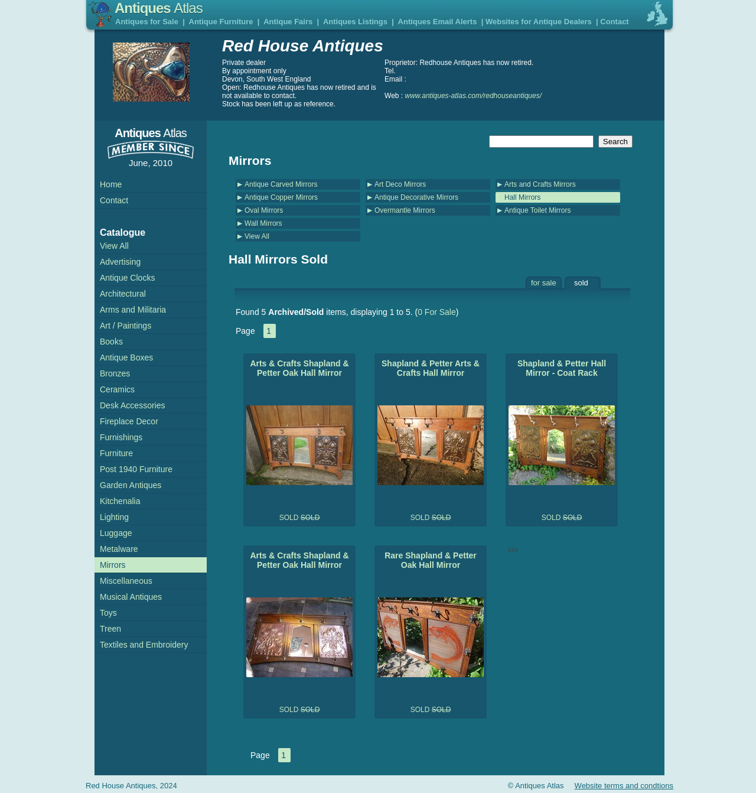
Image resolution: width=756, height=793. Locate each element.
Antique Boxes (126, 357)
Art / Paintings (125, 325)
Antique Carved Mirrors (281, 184)
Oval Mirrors (264, 210)
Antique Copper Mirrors (281, 197)
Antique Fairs (287, 21)
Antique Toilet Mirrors (537, 210)
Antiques (159, 8)
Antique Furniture (221, 21)
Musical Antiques (131, 597)
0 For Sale (437, 312)
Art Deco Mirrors (400, 184)
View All (257, 236)
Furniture (116, 453)
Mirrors (113, 565)
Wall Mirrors (263, 223)
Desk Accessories (132, 405)
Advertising (120, 261)
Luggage (116, 533)
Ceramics (117, 389)
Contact (614, 21)
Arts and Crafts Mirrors (540, 184)
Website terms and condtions (624, 785)
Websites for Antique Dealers (538, 21)
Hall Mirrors (522, 197)
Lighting (114, 517)
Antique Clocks (127, 277)
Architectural (123, 293)
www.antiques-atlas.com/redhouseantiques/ (473, 96)
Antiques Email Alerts (437, 21)
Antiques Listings (355, 21)
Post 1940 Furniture (136, 469)
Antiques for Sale (146, 21)
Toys (108, 613)
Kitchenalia (120, 501)
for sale (543, 282)
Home (111, 184)
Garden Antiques (130, 485)
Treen (110, 628)
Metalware (119, 549)
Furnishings (121, 437)
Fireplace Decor (129, 421)
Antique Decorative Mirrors (416, 197)
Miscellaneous (126, 581)
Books (111, 341)
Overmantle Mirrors (404, 210)
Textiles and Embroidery (144, 644)
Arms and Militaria (133, 309)
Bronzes (115, 373)
